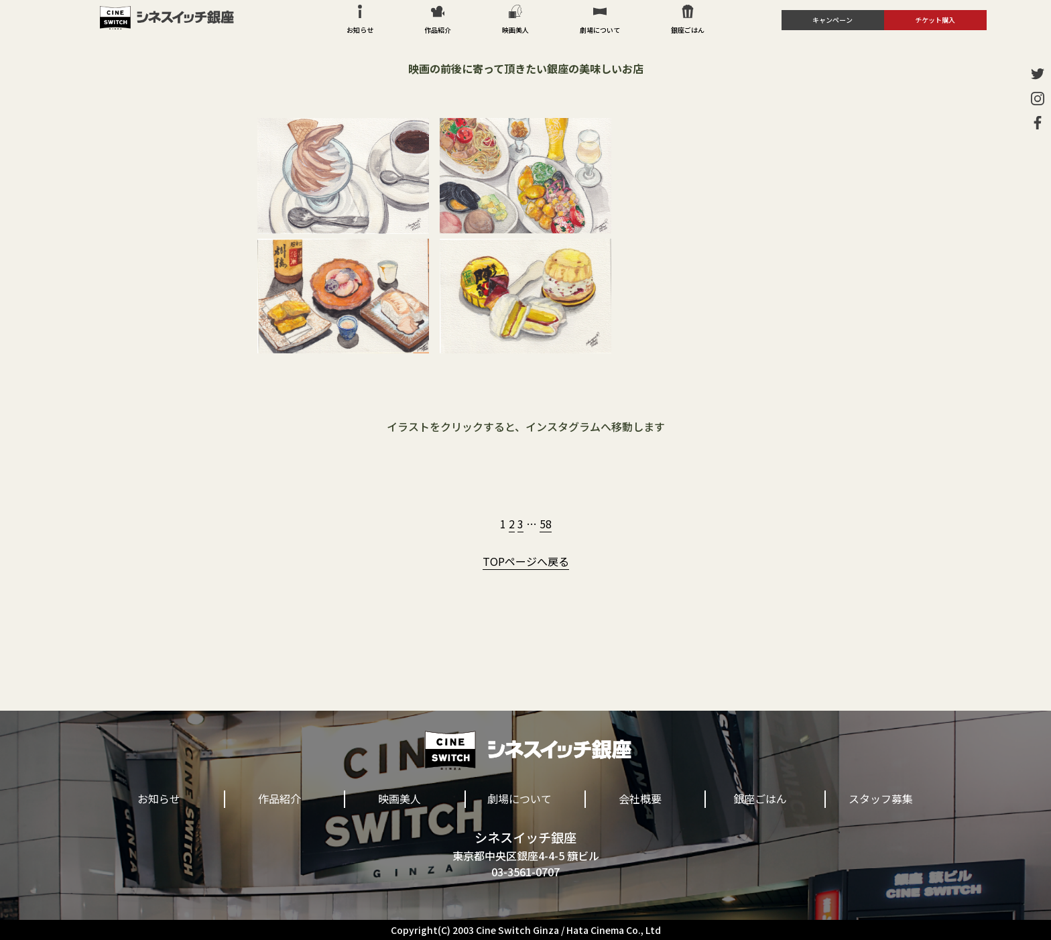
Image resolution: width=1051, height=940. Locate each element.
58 (546, 524)
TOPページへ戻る (526, 561)
